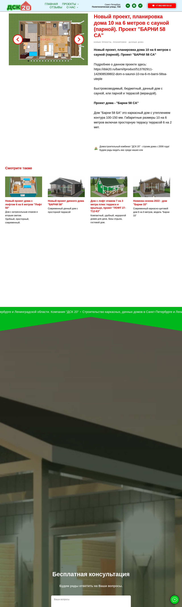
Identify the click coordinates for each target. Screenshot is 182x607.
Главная (51, 4)
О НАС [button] (71, 7)
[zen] (134, 6)
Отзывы (56, 7)
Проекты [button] (69, 4)
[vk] (128, 6)
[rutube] (140, 6)
